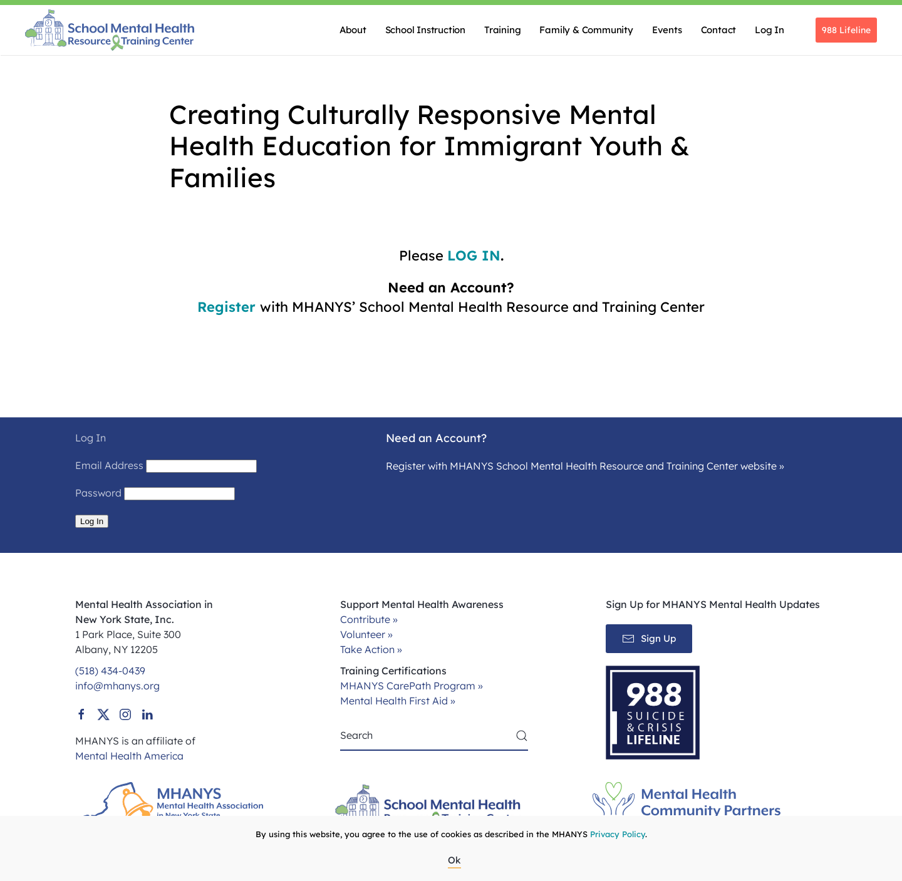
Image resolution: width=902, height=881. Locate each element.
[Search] (434, 736)
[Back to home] (109, 30)
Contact (719, 30)
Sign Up (649, 638)
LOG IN (473, 255)
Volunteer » (366, 634)
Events (667, 30)
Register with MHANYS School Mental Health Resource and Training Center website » (585, 466)
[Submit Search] (522, 736)
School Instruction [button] (425, 30)
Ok (454, 860)
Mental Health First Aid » (397, 700)
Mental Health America (129, 756)
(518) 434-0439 (110, 670)
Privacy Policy (617, 834)
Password (98, 493)
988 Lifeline (846, 30)
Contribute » (369, 619)
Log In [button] (769, 30)
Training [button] (502, 30)
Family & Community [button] (586, 30)
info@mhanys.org (117, 685)
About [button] (353, 30)
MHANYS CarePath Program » (411, 685)
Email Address (109, 465)
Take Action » (371, 649)
